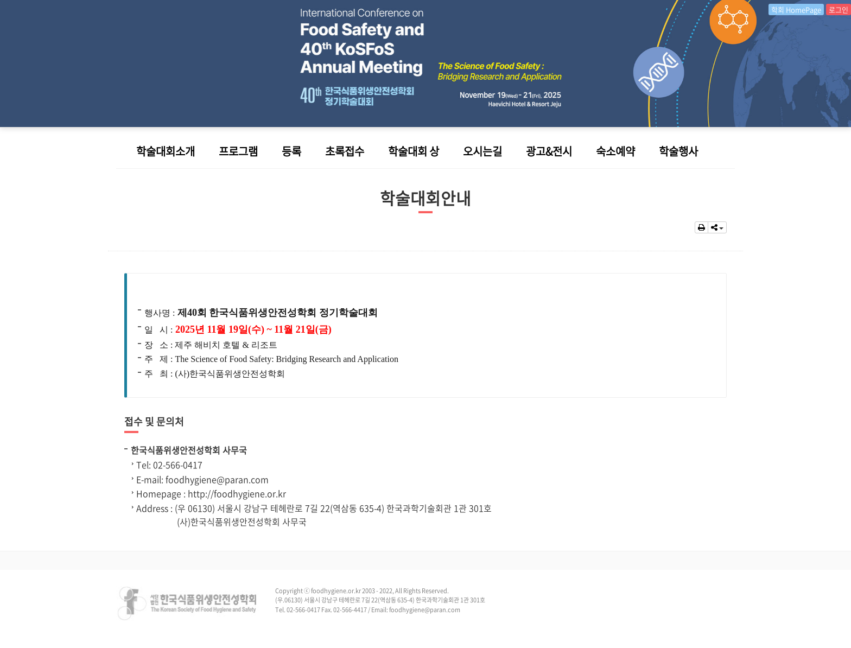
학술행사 (678, 151)
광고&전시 (549, 151)
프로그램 (238, 151)
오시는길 (482, 151)
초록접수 (344, 151)
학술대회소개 (165, 151)
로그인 (838, 9)
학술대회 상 (413, 151)
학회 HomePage (796, 9)
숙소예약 (615, 151)
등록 (291, 151)
